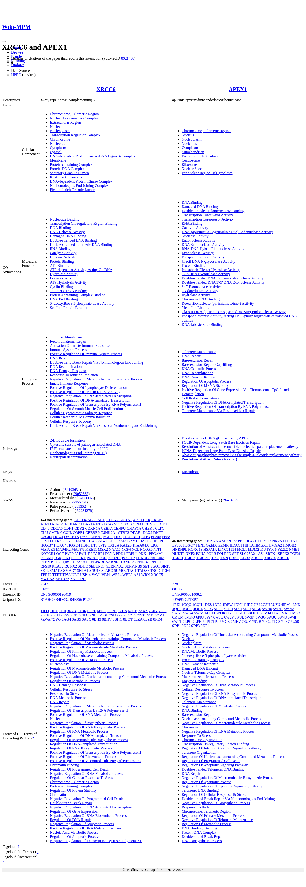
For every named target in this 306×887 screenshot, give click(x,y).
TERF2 (46, 575)
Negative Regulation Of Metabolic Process (82, 643)
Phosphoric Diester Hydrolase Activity (211, 270)
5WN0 (267, 609)
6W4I (292, 617)
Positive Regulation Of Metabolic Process (81, 660)
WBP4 (117, 575)
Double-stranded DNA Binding (73, 240)
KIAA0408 (141, 545)
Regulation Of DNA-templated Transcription (83, 744)
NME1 (294, 549)
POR (103, 558)
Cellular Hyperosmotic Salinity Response (81, 413)
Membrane (58, 160)
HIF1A (248, 545)
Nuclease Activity (195, 236)
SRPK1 (271, 554)
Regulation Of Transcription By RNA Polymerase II (89, 710)
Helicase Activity (63, 257)
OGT (60, 554)
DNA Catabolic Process (199, 369)
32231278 (84, 511)
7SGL (103, 615)
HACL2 (145, 541)
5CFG (208, 609)
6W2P (228, 617)
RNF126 (129, 562)
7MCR (225, 621)
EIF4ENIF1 (132, 537)
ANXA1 (125, 520)
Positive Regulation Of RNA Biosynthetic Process (87, 727)
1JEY (54, 611)
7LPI (206, 621)
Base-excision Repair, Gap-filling (207, 364)
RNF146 (143, 562)
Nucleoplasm (60, 131)
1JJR (62, 611)
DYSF (85, 537)
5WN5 (199, 613)
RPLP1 (155, 562)
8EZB (147, 619)
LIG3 (154, 545)
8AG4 (66, 619)
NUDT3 (178, 554)
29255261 (78, 502)
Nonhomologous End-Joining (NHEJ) (78, 453)
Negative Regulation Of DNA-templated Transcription (91, 396)
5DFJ (247, 609)
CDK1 (69, 528)
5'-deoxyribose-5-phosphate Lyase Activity (82, 303)
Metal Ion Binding (195, 308)
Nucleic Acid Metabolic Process (74, 832)
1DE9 (217, 605)
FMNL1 (82, 541)
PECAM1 (156, 554)
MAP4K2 (63, 549)
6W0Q (218, 617)
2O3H (265, 605)
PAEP (69, 554)
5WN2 (289, 609)
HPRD (16, 75)
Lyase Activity (61, 278)
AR (147, 520)
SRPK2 (283, 554)
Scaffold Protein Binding (68, 308)
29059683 (80, 494)
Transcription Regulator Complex (75, 135)
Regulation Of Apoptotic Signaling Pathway (215, 765)
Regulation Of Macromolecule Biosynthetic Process (89, 740)
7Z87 (132, 615)
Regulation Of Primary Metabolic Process (81, 651)
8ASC (86, 619)
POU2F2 (128, 558)
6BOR (220, 613)
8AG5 (76, 619)
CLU (44, 533)
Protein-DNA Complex (67, 169)
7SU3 (113, 615)
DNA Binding (60, 228)
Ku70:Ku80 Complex (66, 177)
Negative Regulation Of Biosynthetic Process (84, 723)
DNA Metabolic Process (68, 698)
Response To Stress (64, 693)
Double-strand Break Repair (71, 803)
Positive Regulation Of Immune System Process (86, 354)
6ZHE (132, 611)
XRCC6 (105, 89)
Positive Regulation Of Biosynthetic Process (83, 757)
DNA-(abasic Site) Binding (202, 324)
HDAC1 (236, 545)
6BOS (230, 613)
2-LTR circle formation (67, 440)
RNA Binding (60, 249)
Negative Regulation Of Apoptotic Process (82, 824)
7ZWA (45, 619)
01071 (45, 589)
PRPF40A (156, 558)
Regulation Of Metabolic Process (75, 681)
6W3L (239, 617)
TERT (57, 575)
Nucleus (56, 127)
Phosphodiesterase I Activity (203, 257)
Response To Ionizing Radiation (74, 375)
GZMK (223, 545)
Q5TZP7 (191, 599)
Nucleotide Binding (64, 219)
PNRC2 (92, 558)
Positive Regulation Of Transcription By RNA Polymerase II (95, 404)
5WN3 (177, 613)
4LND (295, 605)
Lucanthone (190, 472)
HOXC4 (60, 545)
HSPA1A (210, 549)
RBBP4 (94, 562)
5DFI (238, 609)
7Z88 (141, 615)
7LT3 (74, 615)
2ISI (257, 605)
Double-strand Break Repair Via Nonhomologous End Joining (96, 362)
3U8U (275, 605)
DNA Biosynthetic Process (202, 841)
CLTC (159, 528)
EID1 (118, 537)
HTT (94, 545)
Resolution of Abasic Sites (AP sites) (209, 459)
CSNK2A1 (109, 533)
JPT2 (103, 545)
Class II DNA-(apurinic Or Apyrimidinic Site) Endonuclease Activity (234, 312)
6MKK (295, 613)
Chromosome (60, 139)
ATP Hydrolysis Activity (68, 282)
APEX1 (238, 89)
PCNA (110, 554)
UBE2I (234, 558)
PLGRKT (78, 558)
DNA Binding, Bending (199, 828)
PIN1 (66, 558)
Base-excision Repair (197, 360)
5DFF (218, 609)
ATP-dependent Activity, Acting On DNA (81, 270)
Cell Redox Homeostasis (200, 398)
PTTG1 (56, 562)
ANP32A (211, 541)
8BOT (128, 619)
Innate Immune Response (69, 383)
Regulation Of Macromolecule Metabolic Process (87, 668)
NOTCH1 (48, 554)
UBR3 (245, 558)
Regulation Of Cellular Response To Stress (82, 778)
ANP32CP (226, 541)
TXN (224, 558)
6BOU (252, 613)
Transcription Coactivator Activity (207, 215)
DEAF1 (136, 533)
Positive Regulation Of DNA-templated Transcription (90, 400)
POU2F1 (114, 558)
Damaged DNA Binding (68, 236)
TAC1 (132, 570)
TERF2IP (203, 558)
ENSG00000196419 (56, 594)
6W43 (282, 617)
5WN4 (188, 613)
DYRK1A (71, 537)
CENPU (119, 528)
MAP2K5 (48, 549)
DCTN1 (291, 541)
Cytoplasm (58, 148)
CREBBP (92, 533)
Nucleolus (57, 143)
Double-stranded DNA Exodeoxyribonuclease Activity (223, 278)
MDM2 (253, 549)
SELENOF (97, 566)
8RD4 (157, 619)
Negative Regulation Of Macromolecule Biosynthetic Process (96, 379)
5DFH (228, 609)
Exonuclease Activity (197, 253)
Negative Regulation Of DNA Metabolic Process (218, 685)
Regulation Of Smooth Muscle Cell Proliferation (86, 409)
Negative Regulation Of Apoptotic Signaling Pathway (222, 786)
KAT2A (113, 545)
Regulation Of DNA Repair (70, 820)
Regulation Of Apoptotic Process (206, 381)
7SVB (256, 621)
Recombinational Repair (68, 341)
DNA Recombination (66, 367)
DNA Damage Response (68, 371)
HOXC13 (195, 549)
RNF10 (116, 562)
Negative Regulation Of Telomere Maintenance (217, 820)
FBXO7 (189, 545)
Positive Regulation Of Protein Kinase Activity (85, 392)
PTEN (45, 562)
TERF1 (177, 558)
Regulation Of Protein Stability (73, 790)
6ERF (91, 611)
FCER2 (55, 541)
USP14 (85, 575)
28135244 (82, 506)
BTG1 (100, 524)
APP (238, 541)
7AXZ (143, 611)
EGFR (108, 537)
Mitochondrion (193, 152)
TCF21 (295, 554)
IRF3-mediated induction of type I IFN (79, 449)
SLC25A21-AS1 (252, 554)
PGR (57, 558)
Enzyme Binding (194, 681)
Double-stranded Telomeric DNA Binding (81, 244)
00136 (177, 589)
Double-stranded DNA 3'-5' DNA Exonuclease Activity (223, 282)
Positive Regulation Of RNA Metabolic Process (85, 715)
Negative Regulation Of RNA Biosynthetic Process (88, 816)
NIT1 (157, 549)
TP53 (66, 575)
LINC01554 (227, 549)
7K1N (55, 615)
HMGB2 (289, 545)
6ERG (101, 611)
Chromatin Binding (64, 765)
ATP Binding (59, 266)
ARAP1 (157, 520)
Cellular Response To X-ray (71, 421)
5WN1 (278, 609)
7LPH (197, 621)
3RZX (72, 611)
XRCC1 (257, 558)
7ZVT (159, 615)
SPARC (107, 570)
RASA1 (81, 562)
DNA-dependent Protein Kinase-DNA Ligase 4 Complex (92, 156)
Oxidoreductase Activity (200, 291)
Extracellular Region (65, 122)
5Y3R (82, 611)
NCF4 (126, 549)
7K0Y (153, 611)
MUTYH (267, 549)
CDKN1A (92, 528)
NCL (135, 549)
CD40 (45, 528)
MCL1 (242, 549)
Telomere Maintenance (67, 337)
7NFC (84, 615)
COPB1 (79, 533)
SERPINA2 (115, 566)
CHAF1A (134, 528)
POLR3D (224, 554)
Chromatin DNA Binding (201, 299)
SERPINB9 (133, 566)
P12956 (88, 599)
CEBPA (106, 528)
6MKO (189, 617)
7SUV (246, 621)
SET (146, 566)
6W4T (177, 621)
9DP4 (205, 626)
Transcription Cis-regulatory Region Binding (83, 223)
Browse (17, 52)
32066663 (86, 498)
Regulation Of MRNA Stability (205, 385)
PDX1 (143, 554)
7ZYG (56, 619)
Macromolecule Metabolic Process (208, 677)
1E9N (238, 605)
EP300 (156, 537)
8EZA (138, 619)
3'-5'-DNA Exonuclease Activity (206, 274)
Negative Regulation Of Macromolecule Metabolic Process (94, 635)
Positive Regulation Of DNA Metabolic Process (86, 828)
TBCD (155, 570)
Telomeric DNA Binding (68, 291)
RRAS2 (57, 566)
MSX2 (103, 549)
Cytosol (56, 152)
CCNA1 (137, 524)
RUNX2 (70, 566)
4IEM (285, 605)
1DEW (227, 605)
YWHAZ (48, 579)
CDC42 (248, 541)
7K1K (45, 615)
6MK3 (284, 613)
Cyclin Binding (61, 287)
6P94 (209, 617)
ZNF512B (78, 579)
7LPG (187, 621)
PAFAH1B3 (83, 554)
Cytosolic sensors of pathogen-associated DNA (85, 444)
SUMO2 (120, 570)
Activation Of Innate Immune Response (80, 346)
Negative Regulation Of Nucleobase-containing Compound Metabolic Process (108, 677)
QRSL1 (69, 562)
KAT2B (126, 545)
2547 (44, 584)
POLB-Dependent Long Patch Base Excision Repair (221, 442)
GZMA (121, 541)
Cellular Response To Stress (71, 689)
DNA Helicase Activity (67, 232)
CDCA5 (56, 528)
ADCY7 (112, 520)
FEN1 (200, 545)
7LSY (65, 615)
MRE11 (91, 549)
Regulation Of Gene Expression (74, 811)
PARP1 (98, 554)
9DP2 (186, 626)
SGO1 (155, 566)
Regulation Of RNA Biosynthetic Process (81, 748)
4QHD (187, 609)
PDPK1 (132, 554)
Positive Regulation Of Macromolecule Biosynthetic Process (95, 761)
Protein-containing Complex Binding (77, 295)
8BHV (107, 619)
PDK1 (120, 554)
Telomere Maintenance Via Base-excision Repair (218, 411)
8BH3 (96, 619)
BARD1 (76, 524)
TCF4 (165, 570)
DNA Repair (59, 358)
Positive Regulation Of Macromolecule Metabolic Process (93, 647)
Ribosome (189, 165)
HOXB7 (47, 545)
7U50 (295, 621)
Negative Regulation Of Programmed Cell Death (86, 799)
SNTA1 (82, 570)
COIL (67, 533)
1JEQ (45, 611)
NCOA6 (146, 549)
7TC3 (276, 621)
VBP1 (106, 575)
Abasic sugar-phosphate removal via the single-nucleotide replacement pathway (241, 455)
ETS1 (45, 541)
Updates (17, 65)
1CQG (186, 605)
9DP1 (176, 626)
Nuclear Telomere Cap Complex (74, 118)
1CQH (197, 605)
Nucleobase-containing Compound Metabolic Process (222, 719)
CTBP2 (123, 533)
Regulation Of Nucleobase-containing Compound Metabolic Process (101, 656)
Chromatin (58, 794)
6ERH (112, 611)
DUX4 (58, 537)
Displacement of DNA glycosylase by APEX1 (216, 438)
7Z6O (123, 615)
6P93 (200, 617)
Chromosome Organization (202, 740)
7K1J (163, 611)
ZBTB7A (62, 579)
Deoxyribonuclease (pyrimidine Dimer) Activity (218, 303)
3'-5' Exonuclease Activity (201, 287)
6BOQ (210, 613)
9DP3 (195, 626)
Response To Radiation (199, 807)
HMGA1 (261, 545)
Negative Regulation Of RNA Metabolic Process (86, 773)
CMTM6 (55, 533)
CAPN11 (113, 524)
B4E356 (76, 599)
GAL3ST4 (97, 541)
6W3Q (261, 617)
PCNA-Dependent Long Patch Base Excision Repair (221, 451)
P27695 (178, 599)
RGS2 (105, 562)
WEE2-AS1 (131, 575)
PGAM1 (47, 558)
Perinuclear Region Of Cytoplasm (207, 173)
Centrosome (191, 160)
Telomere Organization (199, 752)
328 (175, 584)
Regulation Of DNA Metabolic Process (79, 672)
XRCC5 (157, 575)
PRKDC (142, 558)
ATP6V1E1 (60, 524)
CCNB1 (151, 524)
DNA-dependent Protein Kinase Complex (81, 181)
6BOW (273, 613)
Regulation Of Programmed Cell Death (79, 769)
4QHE (198, 609)
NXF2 (190, 554)
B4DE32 (62, 599)
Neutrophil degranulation (69, 457)
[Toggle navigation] (4, 41)
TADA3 (143, 570)
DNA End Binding (64, 299)
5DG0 (256, 609)
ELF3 (145, 537)
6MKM (177, 617)
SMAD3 (56, 570)
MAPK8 (77, 549)
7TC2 (266, 621)
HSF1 (85, 545)
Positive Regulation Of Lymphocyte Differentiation (88, 388)
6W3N (250, 617)
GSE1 (110, 541)
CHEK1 (148, 528)
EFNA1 (96, 537)
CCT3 (162, 524)
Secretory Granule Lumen (69, 173)
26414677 (230, 500)
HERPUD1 (160, 541)
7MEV (236, 621)
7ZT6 (150, 615)
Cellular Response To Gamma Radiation (80, 417)
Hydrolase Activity (64, 274)
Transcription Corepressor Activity (208, 219)
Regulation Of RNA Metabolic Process (79, 731)
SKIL (45, 570)
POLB (211, 554)
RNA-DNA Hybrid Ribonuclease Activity (213, 249)
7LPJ (215, 621)
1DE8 (207, 605)
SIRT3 (166, 566)
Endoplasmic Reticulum (200, 156)
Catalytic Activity (63, 253)
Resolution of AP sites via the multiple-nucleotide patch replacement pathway (240, 447)
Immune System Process (68, 350)
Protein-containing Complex (71, 165)
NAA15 (115, 549)
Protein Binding (62, 261)
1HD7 (248, 605)
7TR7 (285, 621)
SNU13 (95, 570)
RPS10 (46, 566)
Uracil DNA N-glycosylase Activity (208, 261)
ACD (101, 520)
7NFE (94, 615)
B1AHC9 (48, 599)
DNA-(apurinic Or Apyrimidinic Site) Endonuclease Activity (227, 232)
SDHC (83, 566)
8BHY (117, 619)
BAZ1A (89, 524)
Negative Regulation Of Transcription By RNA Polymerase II (96, 841)
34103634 (72, 490)
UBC (75, 575)
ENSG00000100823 (187, 594)
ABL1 (92, 520)
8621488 (127, 58)
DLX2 (147, 533)
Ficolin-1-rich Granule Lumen (72, 190)
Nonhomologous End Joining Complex (79, 186)
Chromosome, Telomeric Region (74, 114)
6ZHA (122, 611)
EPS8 (166, 537)
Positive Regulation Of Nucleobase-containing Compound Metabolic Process (108, 639)
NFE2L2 (281, 549)
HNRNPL (179, 549)
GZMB (132, 541)
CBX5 (125, 524)
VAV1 (96, 575)
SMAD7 (69, 570)
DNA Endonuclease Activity (203, 244)
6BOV (262, 613)
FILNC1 (68, 541)
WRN (145, 575)
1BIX (176, 605)
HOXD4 (73, 545)
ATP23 (46, 524)
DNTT (158, 533)
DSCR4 (46, 537)
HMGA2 (275, 545)
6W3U (272, 617)
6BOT (241, 613)
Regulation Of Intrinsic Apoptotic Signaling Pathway (221, 748)
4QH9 (176, 609)
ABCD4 (80, 520)
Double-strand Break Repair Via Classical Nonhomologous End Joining (104, 425)
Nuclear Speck (193, 169)
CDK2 (79, 528)
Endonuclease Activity (198, 240)
